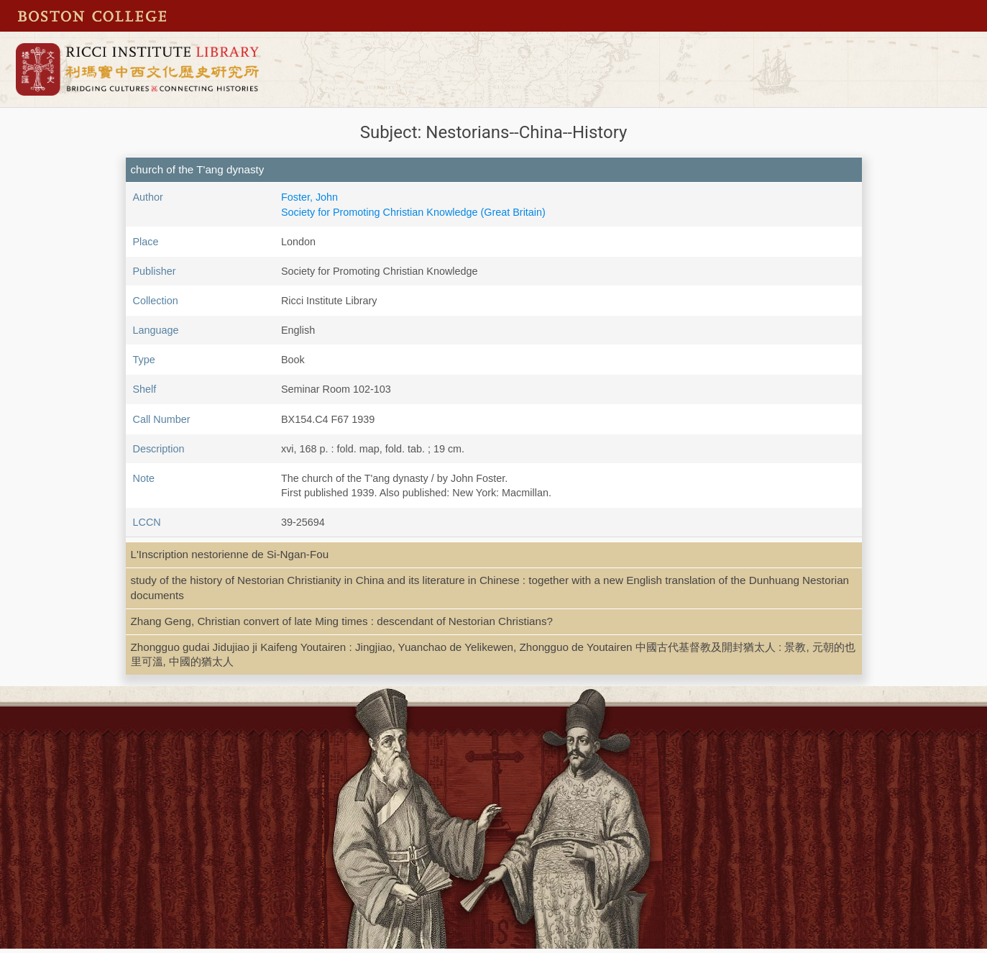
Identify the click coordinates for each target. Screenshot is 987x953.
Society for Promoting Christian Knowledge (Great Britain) (413, 212)
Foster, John (309, 197)
